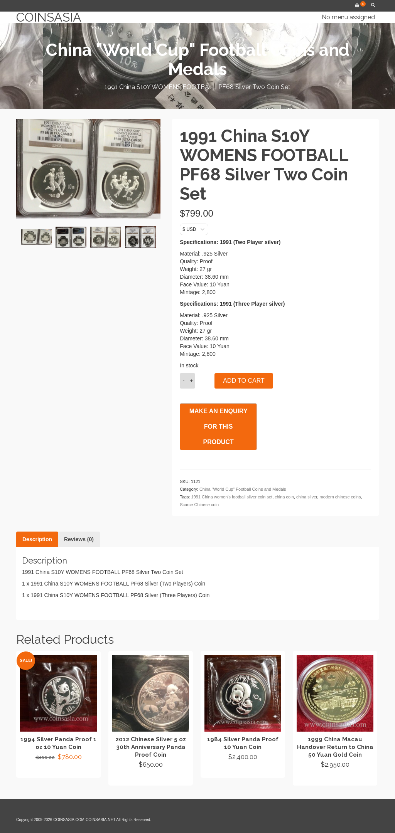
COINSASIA (48, 17)
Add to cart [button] (58, 770)
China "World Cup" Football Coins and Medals (242, 489)
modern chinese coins (340, 497)
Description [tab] (37, 539)
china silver (306, 497)
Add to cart (244, 380)
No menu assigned (348, 17)
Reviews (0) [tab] (79, 539)
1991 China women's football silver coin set (232, 497)
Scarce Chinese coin (199, 504)
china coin (284, 497)
